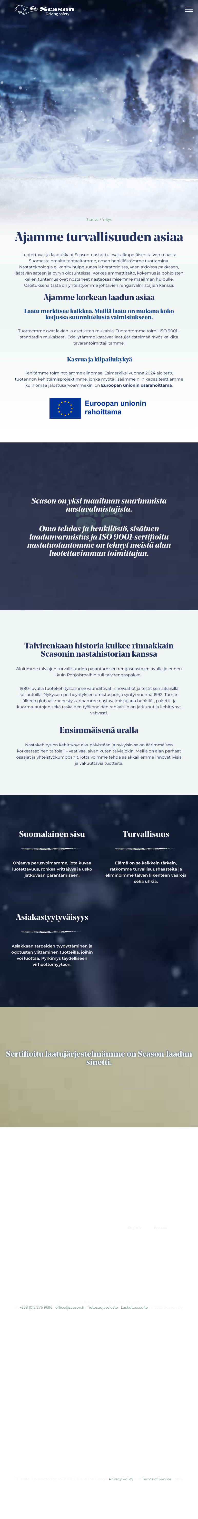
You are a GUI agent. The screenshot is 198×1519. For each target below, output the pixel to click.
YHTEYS (62, 1227)
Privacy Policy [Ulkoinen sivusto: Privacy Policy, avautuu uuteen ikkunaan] (121, 1479)
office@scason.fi (69, 1307)
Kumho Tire (101, 1269)
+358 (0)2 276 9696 (35, 1307)
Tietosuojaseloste (102, 1307)
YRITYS (37, 1227)
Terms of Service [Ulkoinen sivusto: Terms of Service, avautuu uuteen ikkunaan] (156, 1479)
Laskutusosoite (134, 1307)
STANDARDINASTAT (113, 1215)
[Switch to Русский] (160, 1228)
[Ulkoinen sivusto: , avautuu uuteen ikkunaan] (82, 1287)
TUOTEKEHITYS (157, 1215)
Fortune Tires (101, 1249)
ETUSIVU (35, 1215)
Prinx (101, 1239)
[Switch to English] (134, 1228)
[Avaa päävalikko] (189, 10)
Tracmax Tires (101, 1259)
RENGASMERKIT (99, 1227)
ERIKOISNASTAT (69, 1215)
